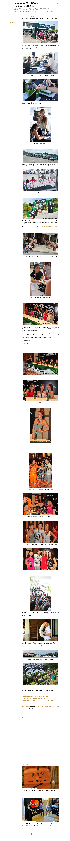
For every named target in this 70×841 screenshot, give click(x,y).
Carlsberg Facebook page (45, 691)
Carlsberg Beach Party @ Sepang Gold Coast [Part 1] (35, 696)
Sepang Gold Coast (45, 226)
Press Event (12, 22)
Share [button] (11, 16)
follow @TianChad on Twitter (51, 706)
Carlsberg (11, 21)
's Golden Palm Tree (53, 226)
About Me (19, 11)
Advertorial (45, 11)
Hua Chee (30, 489)
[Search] (58, 3)
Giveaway (51, 11)
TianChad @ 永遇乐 (39, 706)
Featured (28, 11)
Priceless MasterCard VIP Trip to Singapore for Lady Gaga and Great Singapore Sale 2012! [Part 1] (39, 824)
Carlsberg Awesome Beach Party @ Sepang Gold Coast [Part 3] (38, 700)
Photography (38, 11)
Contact (24, 11)
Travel (33, 11)
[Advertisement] (40, 754)
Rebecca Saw (37, 489)
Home (15, 11)
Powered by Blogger (35, 834)
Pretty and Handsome (14, 23)
